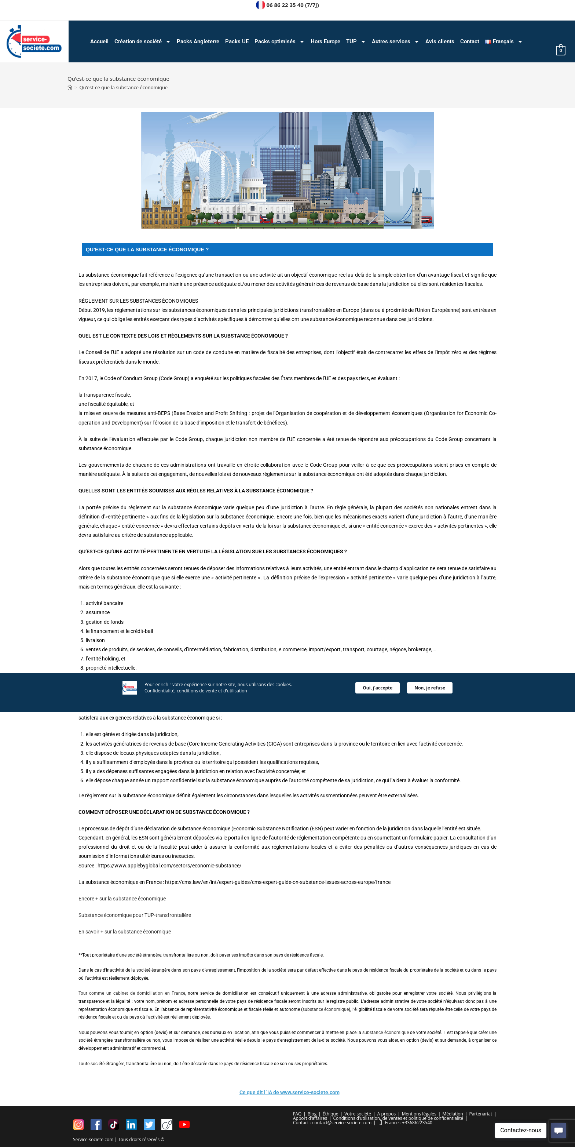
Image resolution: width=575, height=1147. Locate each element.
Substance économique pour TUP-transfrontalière (134, 915)
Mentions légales (419, 1113)
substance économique (326, 1009)
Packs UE (237, 41)
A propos (386, 1113)
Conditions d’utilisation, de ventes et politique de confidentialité (398, 1118)
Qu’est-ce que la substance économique (123, 87)
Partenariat (480, 1113)
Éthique (330, 1113)
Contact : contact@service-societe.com (332, 1122)
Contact (469, 41)
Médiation (452, 1113)
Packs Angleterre (198, 41)
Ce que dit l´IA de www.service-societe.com (289, 1092)
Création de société (142, 41)
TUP (356, 41)
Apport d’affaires (310, 1118)
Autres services (396, 41)
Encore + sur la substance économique (122, 899)
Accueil (99, 41)
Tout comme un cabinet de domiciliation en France (131, 993)
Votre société (357, 1113)
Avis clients (439, 41)
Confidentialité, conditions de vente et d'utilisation (195, 647)
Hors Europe (325, 41)
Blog (312, 1113)
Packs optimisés (279, 41)
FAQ (297, 1113)
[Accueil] (69, 87)
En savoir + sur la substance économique (124, 932)
